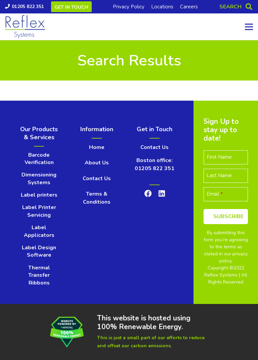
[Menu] (249, 26)
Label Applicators (39, 231)
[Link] (25, 27)
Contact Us (97, 178)
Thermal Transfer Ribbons (39, 275)
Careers (189, 6)
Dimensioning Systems (39, 178)
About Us (97, 162)
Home (96, 147)
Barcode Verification (39, 158)
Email (215, 194)
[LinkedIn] (162, 193)
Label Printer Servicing (39, 211)
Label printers (39, 195)
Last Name (219, 175)
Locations (162, 6)
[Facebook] (148, 193)
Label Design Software (39, 251)
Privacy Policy (128, 6)
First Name (219, 157)
